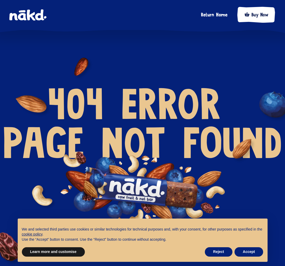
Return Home (214, 15)
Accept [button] (249, 252)
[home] (31, 15)
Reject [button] (218, 252)
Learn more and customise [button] (53, 252)
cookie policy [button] (32, 234)
